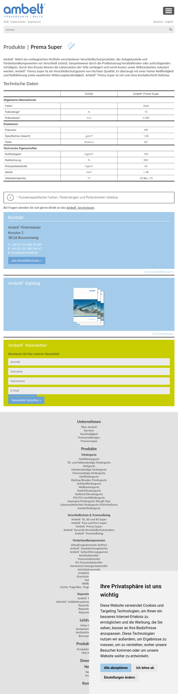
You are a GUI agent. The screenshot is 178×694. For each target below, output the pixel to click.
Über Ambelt (89, 427)
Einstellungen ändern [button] (119, 677)
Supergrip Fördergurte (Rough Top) (89, 501)
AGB (6, 21)
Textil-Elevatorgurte (89, 490)
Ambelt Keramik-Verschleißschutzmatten (89, 530)
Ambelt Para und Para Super (89, 523)
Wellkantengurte (89, 487)
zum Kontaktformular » (26, 261)
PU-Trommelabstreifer (89, 562)
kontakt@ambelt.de (24, 253)
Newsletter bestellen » (26, 400)
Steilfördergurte (89, 476)
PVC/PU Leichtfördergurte (89, 497)
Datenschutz (18, 21)
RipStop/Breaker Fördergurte (89, 480)
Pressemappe (89, 441)
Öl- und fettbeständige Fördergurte (89, 462)
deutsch (158, 21)
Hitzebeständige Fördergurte (88, 469)
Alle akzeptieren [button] (116, 668)
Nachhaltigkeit (89, 434)
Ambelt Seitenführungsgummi (89, 552)
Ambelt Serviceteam (80, 208)
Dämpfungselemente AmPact (89, 545)
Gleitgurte (89, 466)
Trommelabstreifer (89, 559)
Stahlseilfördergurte (89, 483)
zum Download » (163, 334)
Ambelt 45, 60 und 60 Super (89, 519)
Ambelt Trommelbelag (89, 533)
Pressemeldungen (89, 437)
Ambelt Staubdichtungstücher (89, 548)
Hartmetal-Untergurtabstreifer (89, 566)
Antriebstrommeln (89, 569)
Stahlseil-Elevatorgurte (89, 494)
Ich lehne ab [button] (145, 668)
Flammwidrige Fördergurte (89, 473)
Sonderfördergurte (88, 508)
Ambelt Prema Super (89, 526)
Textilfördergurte (89, 459)
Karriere (89, 430)
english (169, 21)
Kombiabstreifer (89, 555)
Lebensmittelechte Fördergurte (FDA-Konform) (89, 504)
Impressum (34, 21)
